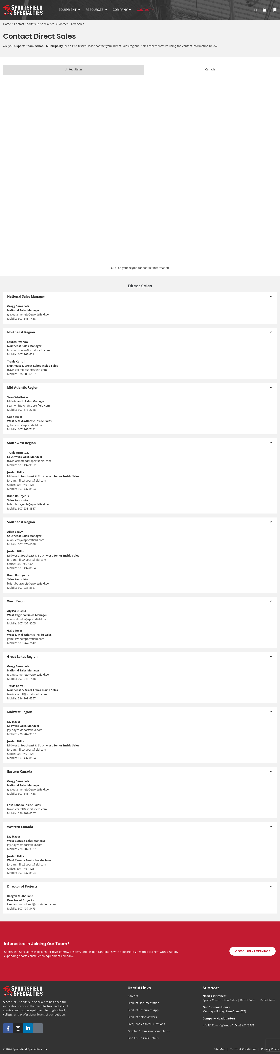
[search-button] (255, 10)
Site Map (219, 1049)
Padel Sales (267, 1000)
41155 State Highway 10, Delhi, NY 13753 (228, 1025)
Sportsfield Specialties (27, 1049)
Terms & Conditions (243, 1049)
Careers (133, 996)
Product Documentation (143, 1003)
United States (73, 69)
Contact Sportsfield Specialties (34, 24)
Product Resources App (143, 1010)
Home (7, 24)
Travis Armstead (18, 452)
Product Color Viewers (142, 1017)
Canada (210, 69)
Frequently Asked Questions (146, 1024)
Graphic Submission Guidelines (149, 1031)
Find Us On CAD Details (143, 1038)
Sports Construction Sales (220, 1000)
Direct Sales (248, 1000)
